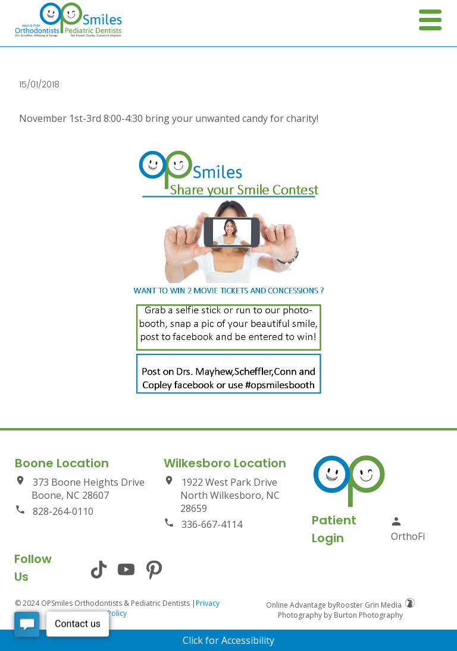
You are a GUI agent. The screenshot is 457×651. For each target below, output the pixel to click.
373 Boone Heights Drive (80, 488)
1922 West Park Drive (228, 495)
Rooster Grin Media (375, 605)
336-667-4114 (203, 524)
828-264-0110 (54, 511)
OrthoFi (408, 529)
